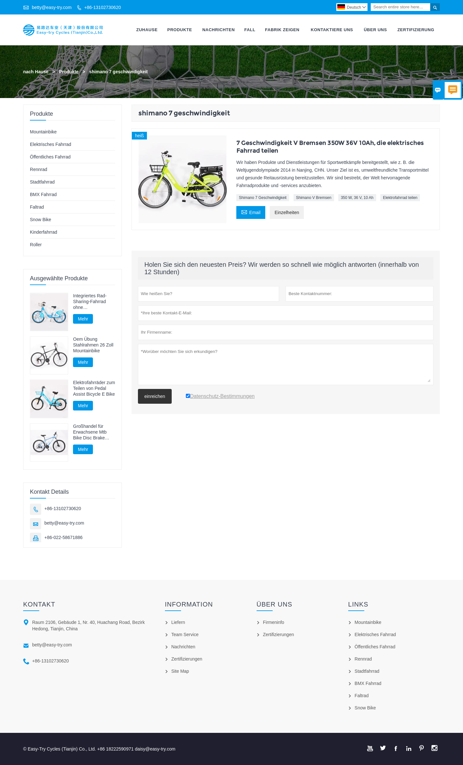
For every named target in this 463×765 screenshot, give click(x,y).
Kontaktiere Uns (332, 29)
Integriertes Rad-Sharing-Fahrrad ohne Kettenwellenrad (89, 301)
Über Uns (375, 29)
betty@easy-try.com (52, 7)
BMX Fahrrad (43, 194)
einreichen (154, 396)
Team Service (185, 634)
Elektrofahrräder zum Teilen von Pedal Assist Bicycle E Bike (94, 388)
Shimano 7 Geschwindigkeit (262, 198)
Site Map (180, 671)
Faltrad (37, 207)
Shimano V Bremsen (313, 198)
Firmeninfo (273, 622)
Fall (250, 29)
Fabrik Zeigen (282, 29)
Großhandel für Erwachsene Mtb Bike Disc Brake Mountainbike (89, 432)
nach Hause (36, 71)
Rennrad (38, 169)
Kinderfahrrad (43, 232)
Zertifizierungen (187, 659)
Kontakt (39, 604)
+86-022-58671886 (63, 537)
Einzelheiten (287, 212)
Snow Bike (40, 219)
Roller (36, 244)
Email (250, 212)
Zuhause (147, 29)
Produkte (179, 29)
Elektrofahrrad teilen (400, 198)
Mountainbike (43, 131)
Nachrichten (218, 29)
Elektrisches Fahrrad (50, 144)
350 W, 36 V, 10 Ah (357, 198)
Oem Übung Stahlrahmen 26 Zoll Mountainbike (93, 345)
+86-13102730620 (102, 7)
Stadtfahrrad (42, 181)
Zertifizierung (415, 29)
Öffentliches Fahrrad (50, 156)
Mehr (83, 318)
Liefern (178, 622)
